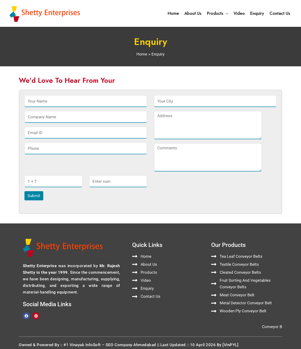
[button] (225, 13)
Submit (34, 195)
